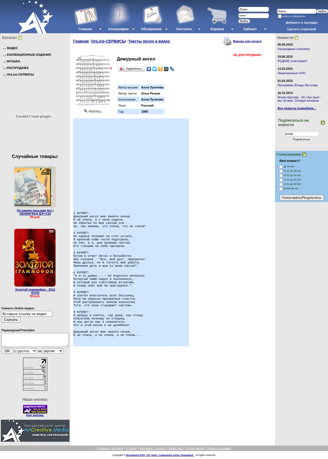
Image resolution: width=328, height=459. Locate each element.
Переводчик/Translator (18, 330)
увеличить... (95, 111)
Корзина (117, 450)
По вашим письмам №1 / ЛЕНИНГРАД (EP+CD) (35, 212)
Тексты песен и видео (149, 41)
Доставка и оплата (152, 450)
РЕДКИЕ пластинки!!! (292, 61)
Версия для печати (247, 41)
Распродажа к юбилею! (293, 49)
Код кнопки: (35, 417)
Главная (81, 41)
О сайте (131, 450)
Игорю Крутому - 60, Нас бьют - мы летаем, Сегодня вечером (299, 99)
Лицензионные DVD (291, 73)
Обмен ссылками (218, 450)
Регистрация (195, 450)
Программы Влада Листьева (297, 85)
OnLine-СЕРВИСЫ (108, 41)
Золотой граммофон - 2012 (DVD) (35, 291)
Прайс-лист (176, 450)
